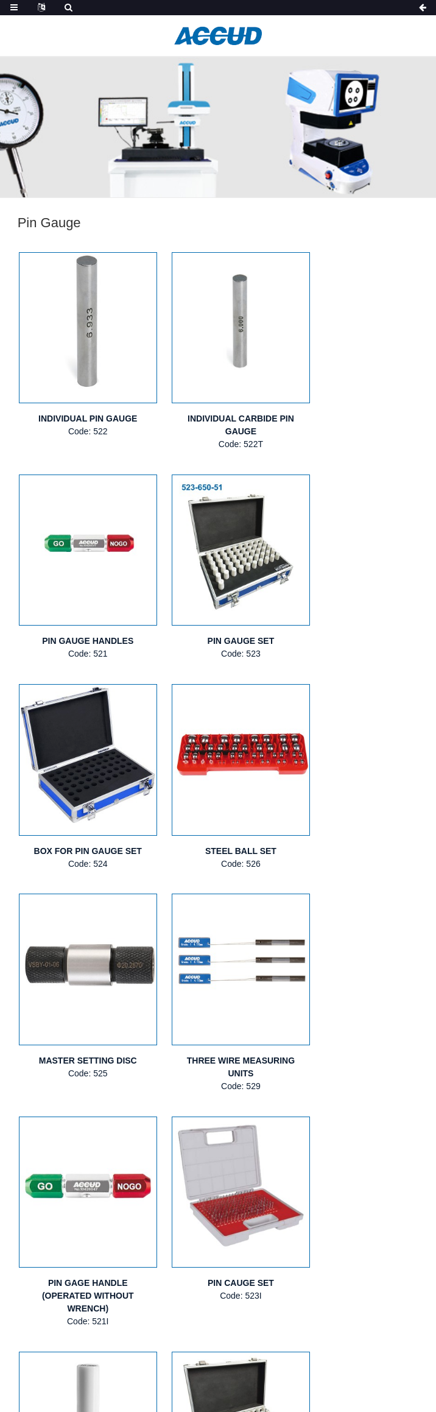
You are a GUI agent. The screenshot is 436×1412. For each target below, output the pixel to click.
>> (234, 1096)
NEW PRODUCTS (249, 1285)
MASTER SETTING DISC (80, 805)
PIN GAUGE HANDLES (355, 403)
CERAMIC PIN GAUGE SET (355, 1024)
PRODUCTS (170, 1285)
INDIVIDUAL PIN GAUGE (80, 403)
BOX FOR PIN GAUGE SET (218, 610)
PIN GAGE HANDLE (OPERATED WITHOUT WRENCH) (356, 817)
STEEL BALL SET (356, 610)
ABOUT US (103, 1285)
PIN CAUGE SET (80, 1024)
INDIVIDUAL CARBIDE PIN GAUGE (218, 409)
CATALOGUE (330, 1285)
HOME (49, 1285)
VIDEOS (393, 1285)
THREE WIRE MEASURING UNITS (218, 811)
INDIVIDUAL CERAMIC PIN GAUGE (218, 1031)
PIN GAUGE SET (80, 610)
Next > (198, 1096)
